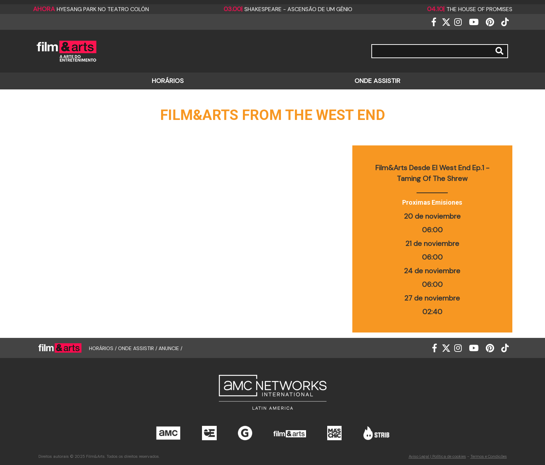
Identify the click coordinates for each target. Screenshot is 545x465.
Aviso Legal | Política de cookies (437, 456)
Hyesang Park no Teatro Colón (91, 9)
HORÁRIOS (168, 80)
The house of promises (469, 9)
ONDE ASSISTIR (377, 80)
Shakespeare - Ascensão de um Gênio (288, 9)
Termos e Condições (488, 456)
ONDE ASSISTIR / (138, 348)
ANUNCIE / (170, 348)
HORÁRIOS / (103, 348)
